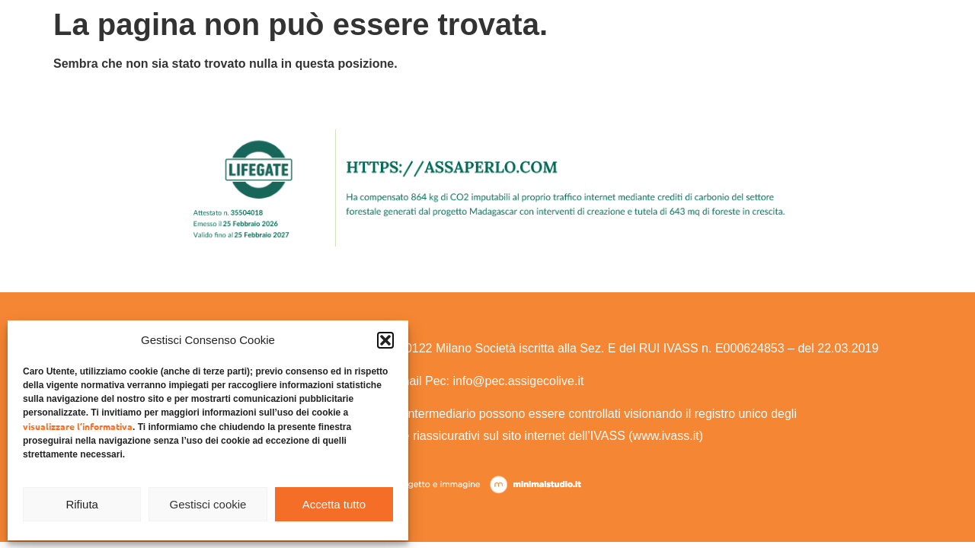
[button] (385, 340)
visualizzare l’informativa (78, 426)
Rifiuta (82, 504)
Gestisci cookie (208, 504)
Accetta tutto (334, 504)
